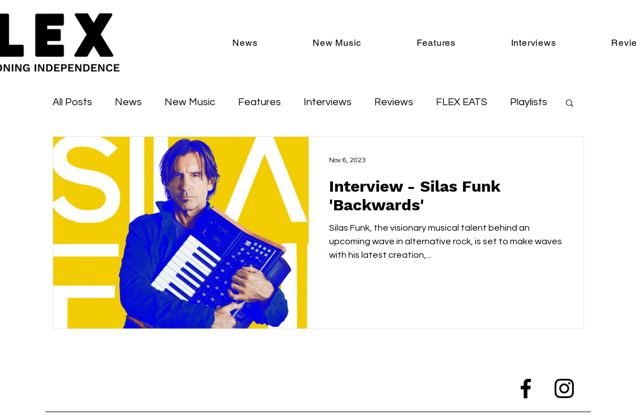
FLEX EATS (461, 102)
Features (259, 102)
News (128, 102)
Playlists (528, 102)
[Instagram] (564, 388)
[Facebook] (526, 388)
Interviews (328, 102)
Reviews (393, 102)
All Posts (72, 102)
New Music (190, 102)
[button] (569, 104)
